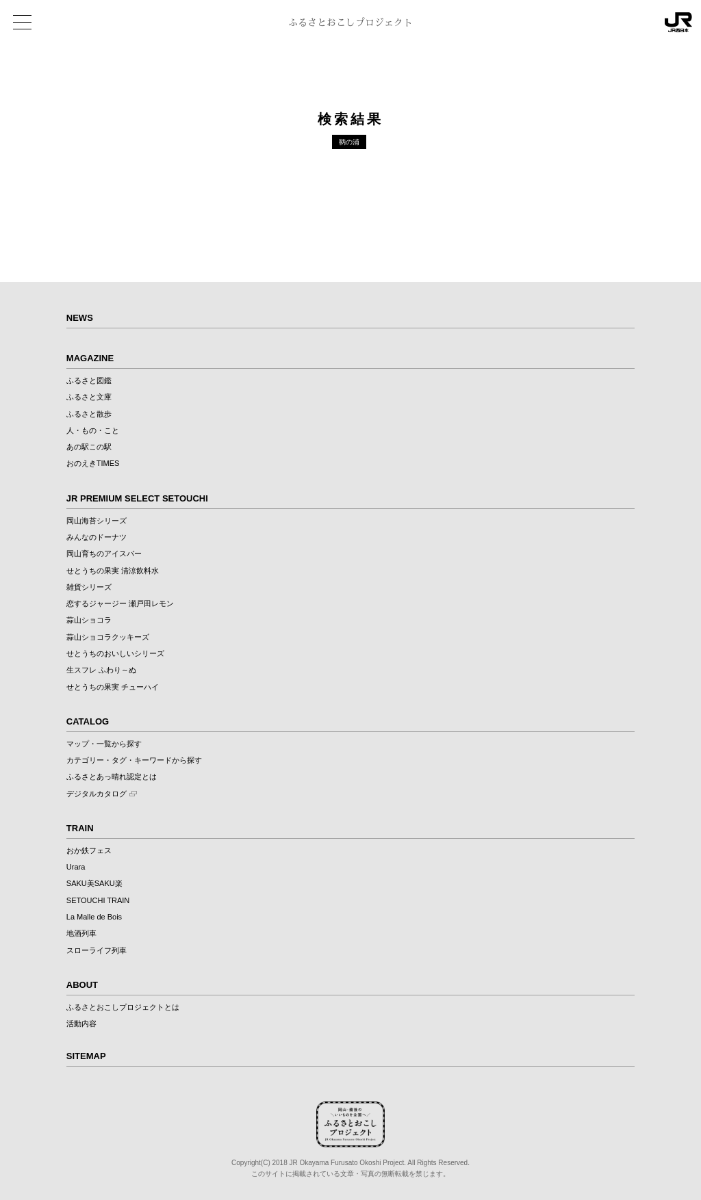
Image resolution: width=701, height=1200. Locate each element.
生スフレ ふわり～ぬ (101, 670)
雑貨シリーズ (89, 587)
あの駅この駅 (89, 447)
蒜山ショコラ (89, 620)
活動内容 (81, 1023)
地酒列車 (81, 933)
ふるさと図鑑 (89, 380)
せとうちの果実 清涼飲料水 (112, 570)
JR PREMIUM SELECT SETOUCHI (137, 498)
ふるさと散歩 (89, 414)
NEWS (79, 318)
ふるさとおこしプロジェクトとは (122, 1007)
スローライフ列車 (96, 950)
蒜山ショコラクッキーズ (107, 637)
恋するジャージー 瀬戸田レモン (120, 603)
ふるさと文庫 (89, 397)
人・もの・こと (92, 430)
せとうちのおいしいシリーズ (115, 653)
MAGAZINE (90, 358)
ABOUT (82, 985)
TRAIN (80, 828)
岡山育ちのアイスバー (104, 553)
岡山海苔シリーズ (96, 521)
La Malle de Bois (94, 917)
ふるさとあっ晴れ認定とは (111, 776)
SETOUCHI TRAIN (98, 900)
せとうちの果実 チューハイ (112, 687)
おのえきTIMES (93, 463)
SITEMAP (86, 1056)
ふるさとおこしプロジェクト (350, 22)
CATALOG (87, 721)
